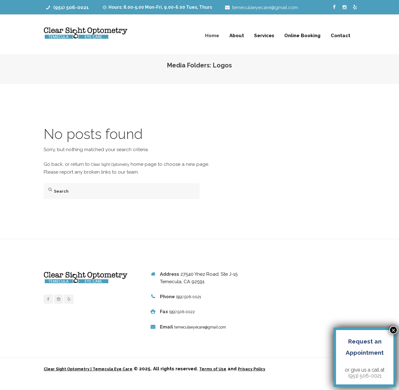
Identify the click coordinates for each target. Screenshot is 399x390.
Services (264, 35)
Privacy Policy (274, 376)
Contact (340, 35)
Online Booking (302, 35)
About (236, 35)
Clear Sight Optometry (116, 164)
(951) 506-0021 (71, 7)
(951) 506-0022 (185, 311)
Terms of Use (231, 376)
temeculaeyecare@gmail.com (265, 7)
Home (212, 35)
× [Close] (393, 330)
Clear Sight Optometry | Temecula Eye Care (96, 376)
